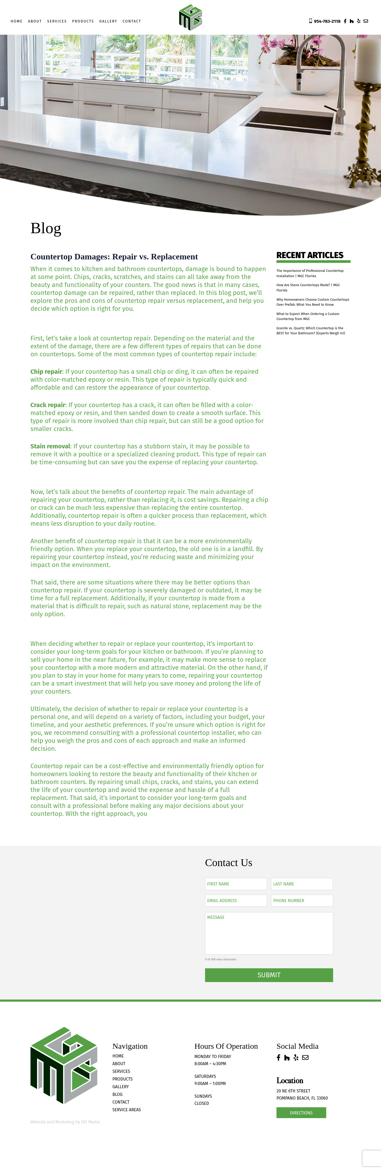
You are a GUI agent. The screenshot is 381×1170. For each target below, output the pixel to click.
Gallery (108, 21)
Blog (117, 1094)
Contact (132, 21)
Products (83, 21)
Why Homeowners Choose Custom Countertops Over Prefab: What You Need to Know (310, 311)
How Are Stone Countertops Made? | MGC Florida (310, 291)
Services (57, 21)
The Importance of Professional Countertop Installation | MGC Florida (312, 274)
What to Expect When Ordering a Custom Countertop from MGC (307, 330)
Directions (301, 1112)
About (35, 21)
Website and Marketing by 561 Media (65, 1121)
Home (17, 21)
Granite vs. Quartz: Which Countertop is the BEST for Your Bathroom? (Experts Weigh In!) (311, 350)
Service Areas (126, 1109)
